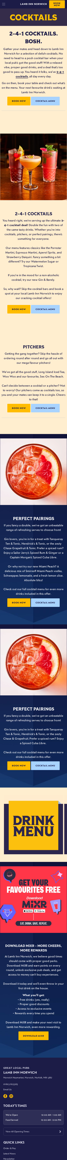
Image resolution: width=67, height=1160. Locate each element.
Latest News (9, 1153)
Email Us (7, 1089)
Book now (19, 309)
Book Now (57, 4)
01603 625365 (10, 1084)
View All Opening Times (17, 1131)
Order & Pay (9, 1148)
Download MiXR (33, 1035)
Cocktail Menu (45, 100)
